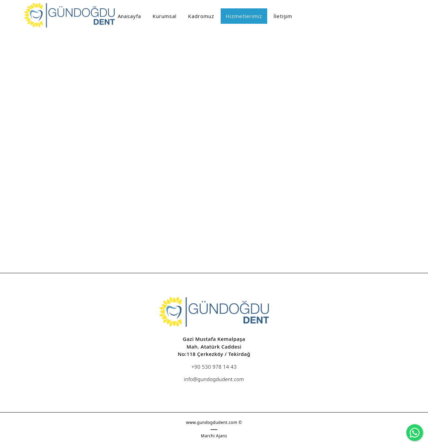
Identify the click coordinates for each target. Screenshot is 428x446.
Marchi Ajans (214, 436)
